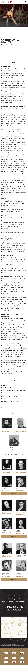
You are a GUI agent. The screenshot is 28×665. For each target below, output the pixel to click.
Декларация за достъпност (18, 645)
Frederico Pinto (20, 514)
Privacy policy (13, 644)
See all (5, 407)
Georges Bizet (5, 431)
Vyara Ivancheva (6, 532)
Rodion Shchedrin (21, 431)
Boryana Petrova (6, 513)
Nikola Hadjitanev (21, 472)
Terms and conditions (5, 644)
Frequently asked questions (6, 645)
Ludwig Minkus (13, 449)
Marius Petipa (19, 556)
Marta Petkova (6, 472)
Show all (14, 493)
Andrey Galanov (6, 556)
